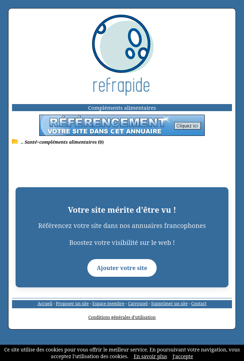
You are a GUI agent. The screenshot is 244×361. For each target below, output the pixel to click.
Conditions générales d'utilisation (122, 317)
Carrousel (138, 303)
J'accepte (183, 356)
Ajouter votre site (122, 268)
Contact (199, 303)
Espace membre (108, 303)
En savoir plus (150, 356)
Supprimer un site (169, 303)
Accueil (44, 303)
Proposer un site (72, 303)
